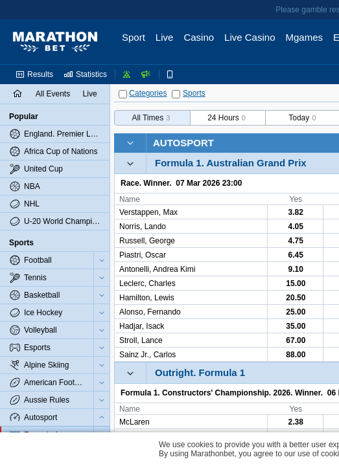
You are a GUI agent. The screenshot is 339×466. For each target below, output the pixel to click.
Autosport (183, 142)
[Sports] (176, 94)
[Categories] (123, 94)
